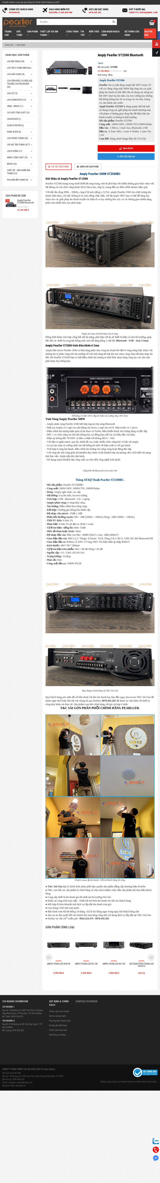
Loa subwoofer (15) (16, 100)
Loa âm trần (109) (15, 61)
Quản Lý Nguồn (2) (15, 125)
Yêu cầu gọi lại (126, 156)
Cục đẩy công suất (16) (18, 112)
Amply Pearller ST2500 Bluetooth (25, 201)
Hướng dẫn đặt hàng (58, 1066)
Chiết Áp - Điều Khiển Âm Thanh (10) (18, 172)
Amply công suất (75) (17, 157)
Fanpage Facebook (87, 1041)
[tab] (58, 167)
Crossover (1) (14, 119)
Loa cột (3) (12, 93)
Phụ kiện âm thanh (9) (17, 180)
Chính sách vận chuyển (59, 1052)
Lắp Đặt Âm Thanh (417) (18, 144)
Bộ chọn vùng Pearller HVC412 (142, 1005)
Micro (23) (12, 164)
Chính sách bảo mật (58, 1070)
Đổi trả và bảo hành (57, 1056)
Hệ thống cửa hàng (57, 1075)
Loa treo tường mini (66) (19, 68)
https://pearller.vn (18, 1126)
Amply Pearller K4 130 (113, 1004)
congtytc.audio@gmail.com (20, 1123)
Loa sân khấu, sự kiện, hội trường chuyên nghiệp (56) (19, 83)
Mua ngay (126, 148)
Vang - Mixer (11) (15, 106)
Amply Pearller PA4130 (58, 1004)
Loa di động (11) (14, 151)
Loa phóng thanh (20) (17, 138)
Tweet (100, 63)
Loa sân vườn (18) (16, 74)
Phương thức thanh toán (59, 1061)
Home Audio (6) (14, 132)
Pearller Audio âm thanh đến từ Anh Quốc (138, 1122)
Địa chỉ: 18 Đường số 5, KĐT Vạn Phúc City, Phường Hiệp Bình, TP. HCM (32, 1116)
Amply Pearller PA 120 (86, 1004)
